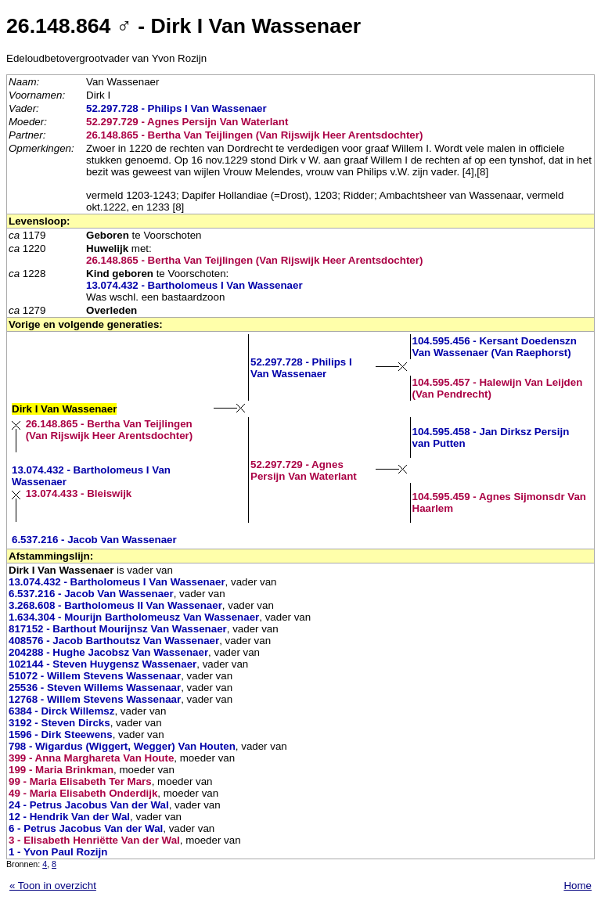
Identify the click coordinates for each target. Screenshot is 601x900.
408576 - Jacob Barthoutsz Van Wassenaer (114, 640)
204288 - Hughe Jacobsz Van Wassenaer (108, 652)
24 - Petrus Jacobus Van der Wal (89, 805)
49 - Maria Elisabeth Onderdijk (83, 793)
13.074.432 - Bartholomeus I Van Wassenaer (194, 285)
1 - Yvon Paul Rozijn (58, 852)
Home (577, 885)
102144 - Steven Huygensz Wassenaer (102, 664)
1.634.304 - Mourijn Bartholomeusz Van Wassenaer (134, 617)
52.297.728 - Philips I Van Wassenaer (176, 108)
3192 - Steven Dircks (59, 723)
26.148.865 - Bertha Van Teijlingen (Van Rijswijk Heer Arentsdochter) (254, 135)
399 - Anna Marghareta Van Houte (91, 758)
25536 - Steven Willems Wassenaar (95, 687)
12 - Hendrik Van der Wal (69, 817)
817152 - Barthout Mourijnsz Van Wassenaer (118, 629)
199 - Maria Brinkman (61, 770)
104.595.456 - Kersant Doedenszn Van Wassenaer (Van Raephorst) (494, 346)
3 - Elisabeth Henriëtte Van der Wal (94, 840)
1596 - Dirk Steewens (61, 734)
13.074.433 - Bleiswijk (79, 493)
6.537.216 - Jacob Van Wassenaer (94, 539)
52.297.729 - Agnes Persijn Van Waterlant (187, 122)
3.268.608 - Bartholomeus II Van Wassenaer (115, 605)
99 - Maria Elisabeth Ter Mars (80, 781)
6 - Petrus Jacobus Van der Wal (86, 828)
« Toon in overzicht (52, 885)
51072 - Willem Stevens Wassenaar (95, 676)
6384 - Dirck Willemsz (61, 711)
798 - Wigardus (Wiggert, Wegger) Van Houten (122, 746)
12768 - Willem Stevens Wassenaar (95, 699)
